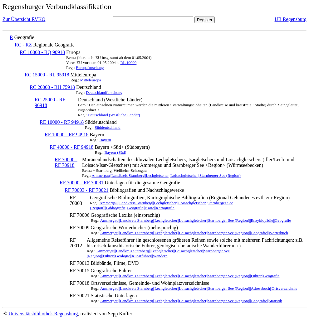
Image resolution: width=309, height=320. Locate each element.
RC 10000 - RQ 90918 (42, 52)
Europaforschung (90, 67)
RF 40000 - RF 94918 (71, 147)
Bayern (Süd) (115, 152)
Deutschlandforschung (104, 92)
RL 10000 (128, 62)
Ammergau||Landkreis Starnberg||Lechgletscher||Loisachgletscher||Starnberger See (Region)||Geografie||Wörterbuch (194, 232)
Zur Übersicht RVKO (23, 19)
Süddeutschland (107, 127)
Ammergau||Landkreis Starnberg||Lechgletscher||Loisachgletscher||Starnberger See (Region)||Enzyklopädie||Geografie (195, 220)
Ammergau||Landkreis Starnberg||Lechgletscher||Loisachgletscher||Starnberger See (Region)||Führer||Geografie (190, 276)
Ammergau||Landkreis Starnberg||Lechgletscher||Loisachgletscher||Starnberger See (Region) (165, 175)
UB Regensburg (291, 19)
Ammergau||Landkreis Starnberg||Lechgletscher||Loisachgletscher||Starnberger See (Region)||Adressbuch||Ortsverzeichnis (198, 288)
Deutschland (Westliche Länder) (114, 115)
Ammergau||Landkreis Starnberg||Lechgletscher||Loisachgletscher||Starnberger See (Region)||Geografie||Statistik (191, 300)
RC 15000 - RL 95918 (47, 74)
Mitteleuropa (90, 80)
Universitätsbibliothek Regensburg (43, 313)
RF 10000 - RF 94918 (66, 134)
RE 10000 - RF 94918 (62, 122)
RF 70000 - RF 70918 (66, 162)
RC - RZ (23, 44)
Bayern (105, 140)
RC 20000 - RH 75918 (52, 87)
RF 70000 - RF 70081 (81, 182)
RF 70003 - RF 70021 (86, 190)
